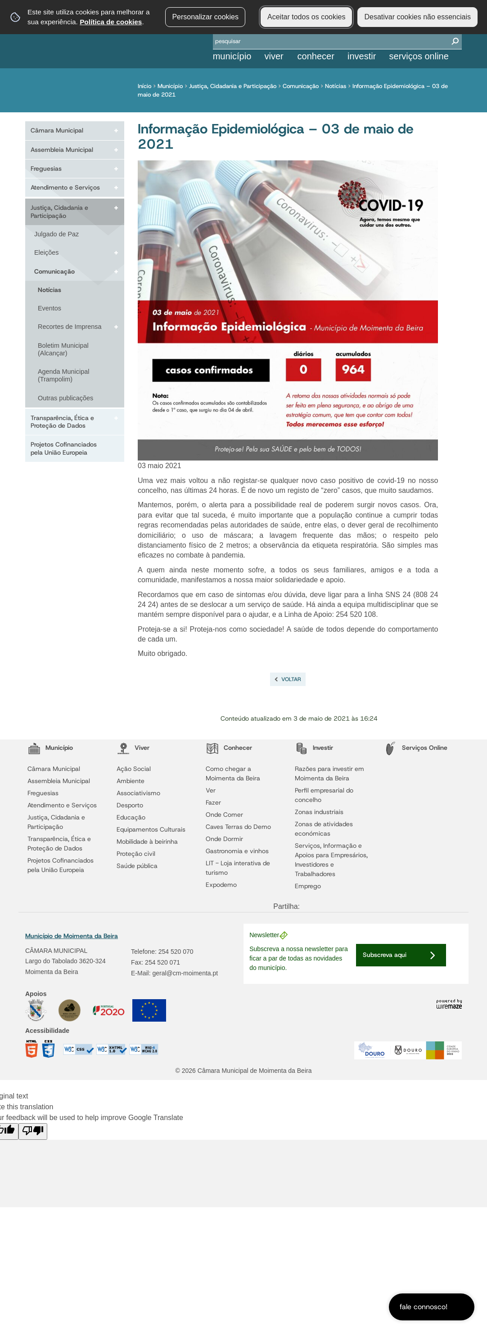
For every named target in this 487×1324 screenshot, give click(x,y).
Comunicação (303, 86)
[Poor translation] (32, 1131)
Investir (361, 56)
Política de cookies (111, 22)
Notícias (338, 86)
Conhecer (316, 56)
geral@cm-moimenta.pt (185, 973)
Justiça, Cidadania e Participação (235, 86)
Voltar (291, 679)
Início (147, 86)
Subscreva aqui (384, 955)
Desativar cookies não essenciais (417, 17)
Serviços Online (419, 56)
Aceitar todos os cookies (306, 17)
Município (232, 56)
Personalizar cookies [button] (205, 17)
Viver (273, 56)
